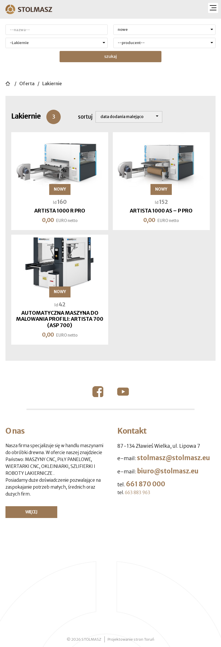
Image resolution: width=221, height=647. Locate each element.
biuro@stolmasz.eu (168, 471)
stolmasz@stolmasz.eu (173, 458)
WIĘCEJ (31, 512)
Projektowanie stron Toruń (131, 639)
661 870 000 (145, 484)
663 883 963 (137, 492)
